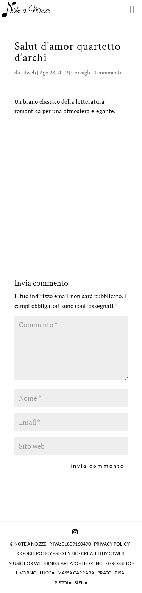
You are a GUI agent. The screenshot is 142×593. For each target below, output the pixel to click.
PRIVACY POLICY (112, 544)
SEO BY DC (66, 553)
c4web (28, 72)
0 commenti (107, 72)
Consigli (80, 72)
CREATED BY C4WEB (103, 553)
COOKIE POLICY (35, 553)
